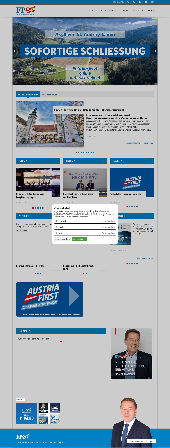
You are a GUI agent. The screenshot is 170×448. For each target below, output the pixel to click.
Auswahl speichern (63, 239)
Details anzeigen (107, 227)
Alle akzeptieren (82, 239)
